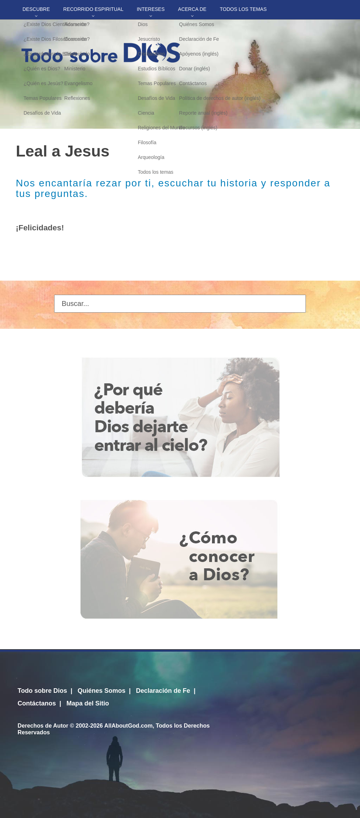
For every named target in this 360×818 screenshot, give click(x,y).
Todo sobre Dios (42, 690)
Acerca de (192, 9)
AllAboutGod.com (128, 725)
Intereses (151, 9)
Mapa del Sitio (87, 703)
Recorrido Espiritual (93, 9)
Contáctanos (37, 703)
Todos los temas (243, 9)
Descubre (36, 9)
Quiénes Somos (102, 690)
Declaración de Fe (163, 690)
